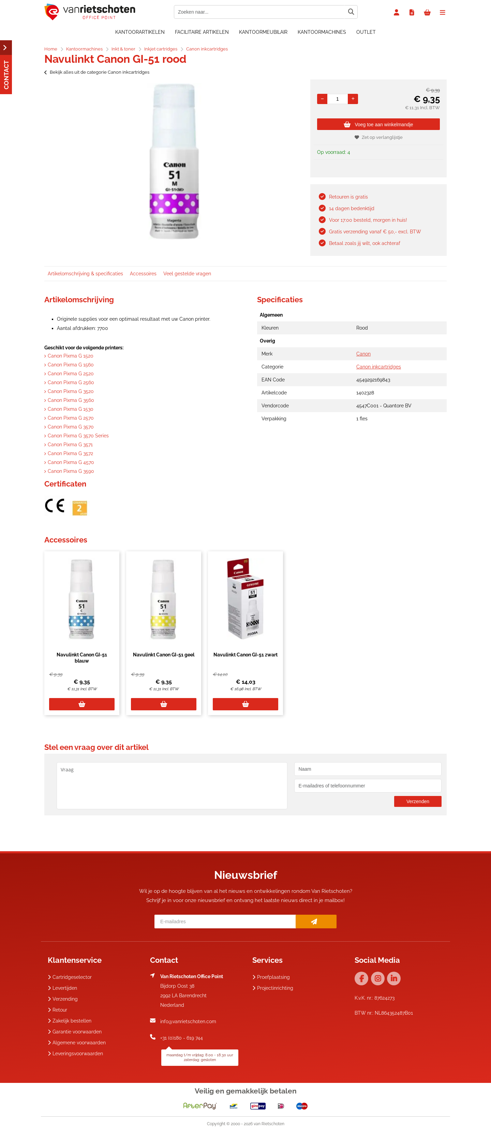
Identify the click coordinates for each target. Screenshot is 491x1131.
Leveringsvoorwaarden (75, 1053)
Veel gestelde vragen (187, 273)
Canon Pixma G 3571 (70, 444)
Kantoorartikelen (140, 32)
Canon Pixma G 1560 (71, 364)
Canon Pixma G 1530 (70, 409)
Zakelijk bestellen (69, 1021)
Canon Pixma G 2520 (71, 373)
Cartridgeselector (70, 977)
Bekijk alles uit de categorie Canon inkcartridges (96, 72)
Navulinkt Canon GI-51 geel (163, 654)
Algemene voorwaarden (77, 1042)
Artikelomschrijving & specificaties (85, 273)
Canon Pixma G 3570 (71, 427)
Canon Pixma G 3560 (71, 400)
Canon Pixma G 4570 (71, 462)
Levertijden (62, 988)
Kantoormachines (322, 32)
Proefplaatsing (271, 977)
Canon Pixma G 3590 (71, 471)
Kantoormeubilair (263, 32)
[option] (173, 161)
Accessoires (143, 273)
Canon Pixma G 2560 (71, 382)
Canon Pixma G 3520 (71, 391)
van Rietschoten (269, 1123)
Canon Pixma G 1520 (70, 356)
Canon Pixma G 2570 (71, 418)
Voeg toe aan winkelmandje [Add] (378, 124)
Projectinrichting (272, 988)
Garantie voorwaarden (75, 1031)
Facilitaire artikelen (202, 32)
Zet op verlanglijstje (379, 137)
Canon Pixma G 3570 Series (78, 435)
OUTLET (366, 32)
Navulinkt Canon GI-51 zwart (245, 654)
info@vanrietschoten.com (188, 1021)
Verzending (63, 999)
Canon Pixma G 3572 (70, 453)
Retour (57, 1010)
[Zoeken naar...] (351, 12)
